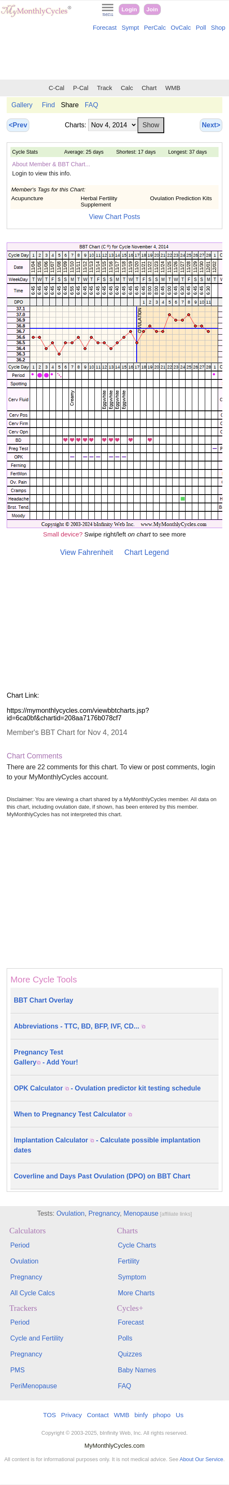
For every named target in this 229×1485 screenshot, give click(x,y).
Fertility (129, 1261)
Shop (218, 27)
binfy (141, 1414)
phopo (161, 1414)
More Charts (136, 1293)
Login (129, 9)
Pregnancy (104, 1213)
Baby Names (137, 1370)
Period (19, 1245)
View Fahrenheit (86, 552)
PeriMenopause (33, 1386)
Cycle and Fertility (36, 1338)
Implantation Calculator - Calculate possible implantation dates (107, 1145)
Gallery (22, 104)
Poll (201, 27)
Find (48, 104)
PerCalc (154, 27)
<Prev (18, 125)
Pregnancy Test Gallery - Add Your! (46, 1057)
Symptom (132, 1277)
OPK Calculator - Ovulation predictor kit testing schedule (107, 1088)
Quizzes (130, 1354)
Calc (127, 88)
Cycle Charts (137, 1245)
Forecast (105, 27)
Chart (149, 88)
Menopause (141, 1213)
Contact (98, 1414)
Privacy (71, 1414)
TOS (49, 1414)
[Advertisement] (114, 57)
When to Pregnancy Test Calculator (73, 1114)
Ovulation (70, 1213)
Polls (125, 1338)
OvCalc (181, 27)
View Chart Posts (114, 216)
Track (104, 88)
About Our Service (202, 1459)
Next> (211, 125)
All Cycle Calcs (32, 1293)
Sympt (130, 27)
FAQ (91, 104)
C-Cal (56, 88)
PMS (17, 1370)
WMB (173, 88)
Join (152, 9)
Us (179, 1414)
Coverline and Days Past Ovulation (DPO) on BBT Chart (102, 1176)
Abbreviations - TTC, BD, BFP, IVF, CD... (79, 1026)
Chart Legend (147, 552)
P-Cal (81, 88)
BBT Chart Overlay (43, 1000)
